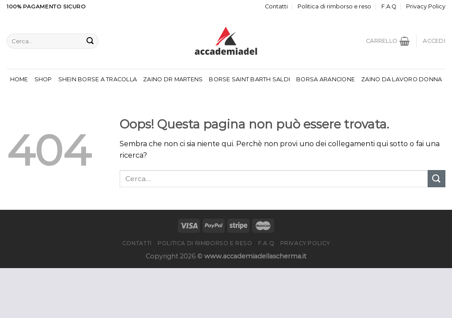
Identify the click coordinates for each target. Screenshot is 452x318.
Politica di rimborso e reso (334, 6)
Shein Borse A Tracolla (97, 79)
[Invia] (90, 41)
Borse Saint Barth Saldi (249, 79)
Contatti (276, 6)
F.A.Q (388, 6)
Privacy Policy (425, 6)
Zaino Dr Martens (173, 79)
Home (19, 79)
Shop (43, 79)
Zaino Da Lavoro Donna (401, 79)
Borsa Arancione (325, 79)
